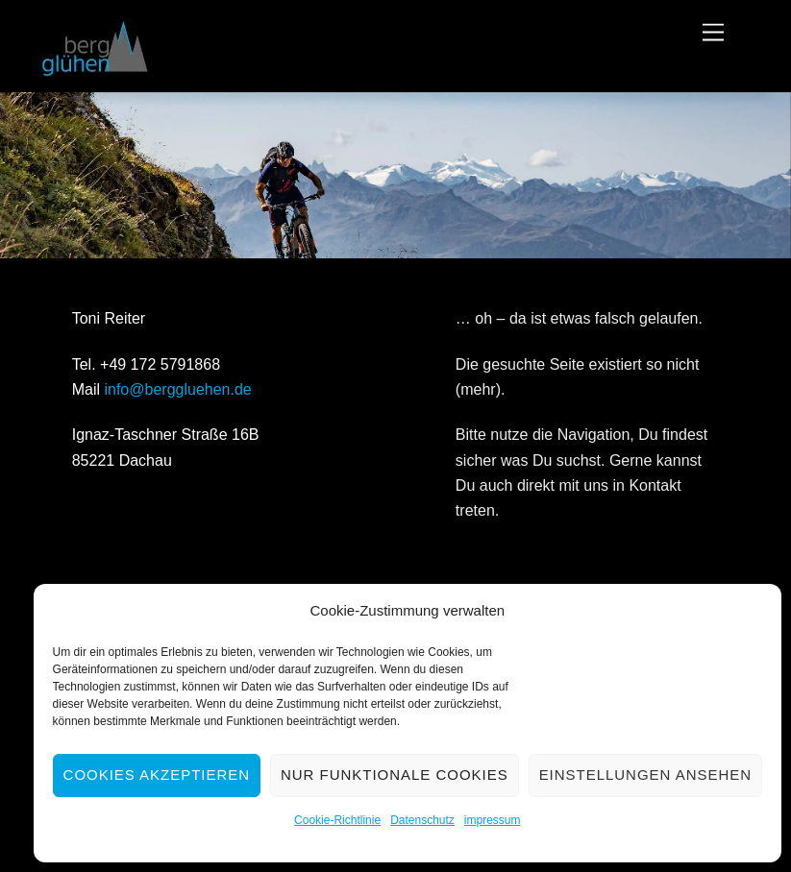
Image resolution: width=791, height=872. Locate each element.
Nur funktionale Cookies (394, 774)
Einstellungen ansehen (645, 774)
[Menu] (713, 33)
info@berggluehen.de (177, 389)
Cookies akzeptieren (156, 774)
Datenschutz (422, 820)
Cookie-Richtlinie (337, 820)
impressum (492, 820)
